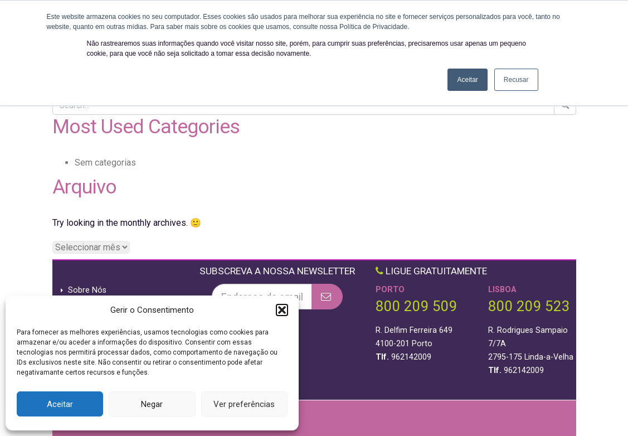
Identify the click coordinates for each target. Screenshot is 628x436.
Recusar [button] (516, 80)
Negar (152, 404)
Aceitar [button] (467, 80)
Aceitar (60, 404)
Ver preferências (244, 404)
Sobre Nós (87, 290)
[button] (282, 310)
